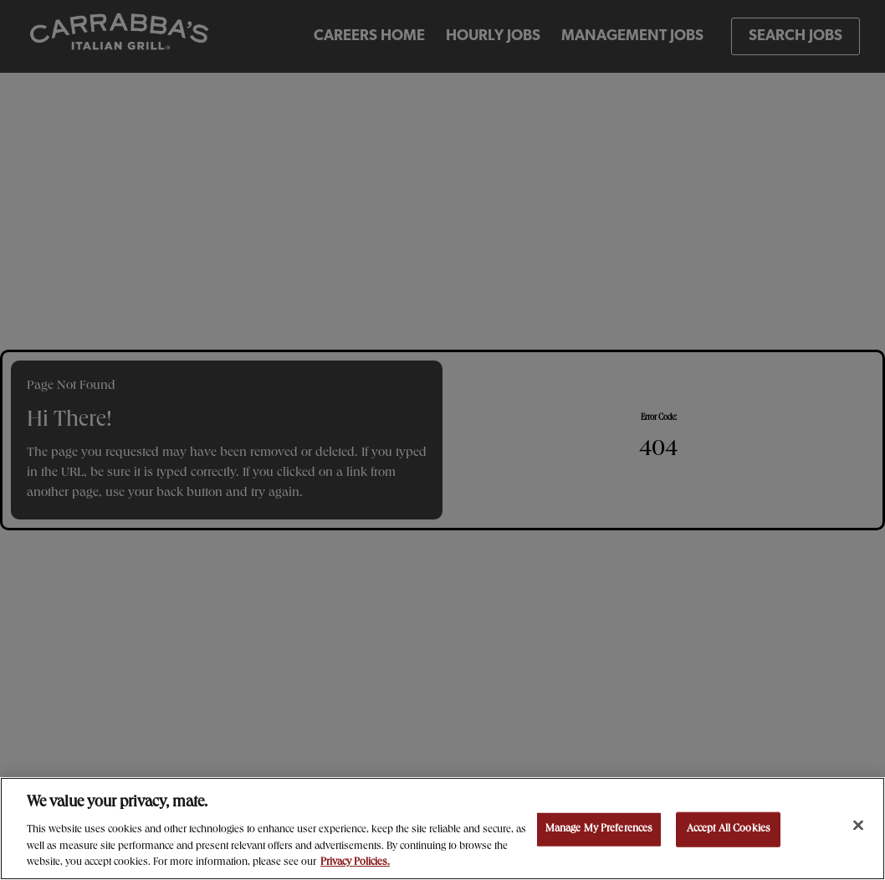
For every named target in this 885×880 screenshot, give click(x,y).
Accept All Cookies (728, 829)
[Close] (858, 825)
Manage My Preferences (599, 829)
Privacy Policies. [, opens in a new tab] (355, 862)
